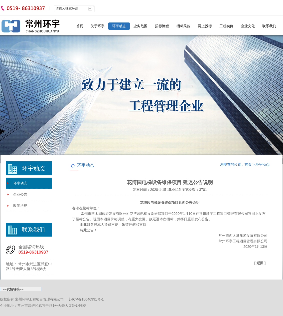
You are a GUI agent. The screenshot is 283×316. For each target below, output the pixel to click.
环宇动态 (119, 26)
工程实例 (226, 26)
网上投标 (205, 26)
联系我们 (269, 26)
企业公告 (20, 194)
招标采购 (183, 26)
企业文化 (248, 26)
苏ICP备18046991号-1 (86, 299)
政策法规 (20, 206)
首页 (79, 26)
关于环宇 (98, 26)
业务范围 (140, 26)
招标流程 (162, 26)
